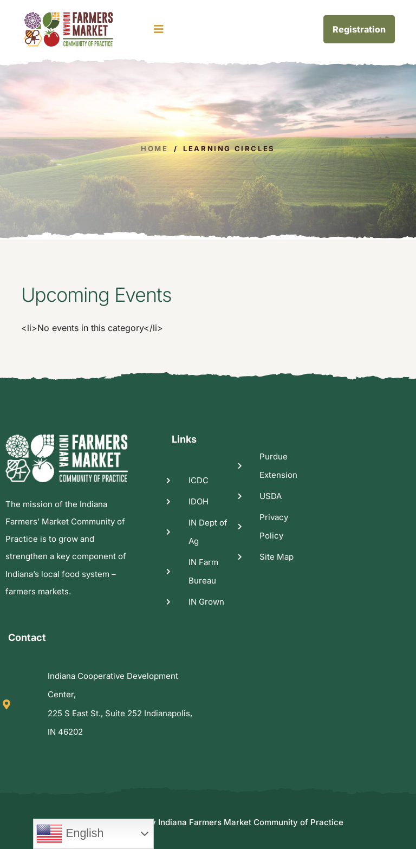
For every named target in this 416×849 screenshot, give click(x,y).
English (69, 834)
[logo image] (82, 29)
